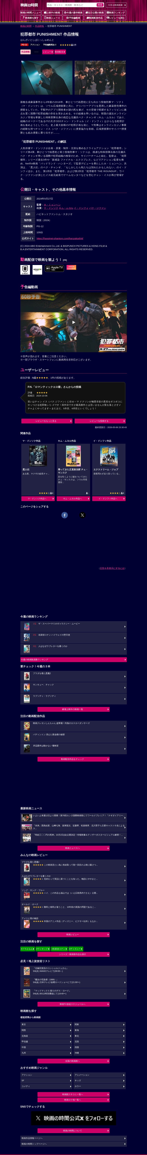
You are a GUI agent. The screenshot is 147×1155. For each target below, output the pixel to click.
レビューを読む (116, 17)
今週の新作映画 (73, 12)
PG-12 (24, 45)
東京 (24, 1024)
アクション (35, 45)
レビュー (47, 52)
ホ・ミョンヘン (52, 204)
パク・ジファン (97, 208)
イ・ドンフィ (81, 208)
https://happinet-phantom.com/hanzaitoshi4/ (60, 238)
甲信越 (25, 1041)
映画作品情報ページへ (32, 1138)
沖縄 (77, 1053)
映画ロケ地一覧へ (72, 1100)
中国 (24, 1047)
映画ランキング (116, 12)
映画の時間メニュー (31, 12)
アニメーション (82, 1075)
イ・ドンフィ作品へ (108, 498)
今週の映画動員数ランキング (34, 659)
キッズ (78, 1080)
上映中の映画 (52, 12)
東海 (77, 1030)
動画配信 (59, 52)
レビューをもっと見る (46, 421)
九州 (24, 1053)
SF (23, 1080)
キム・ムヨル (66, 208)
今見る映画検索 (115, 5)
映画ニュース (52, 17)
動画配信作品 (95, 17)
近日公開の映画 (94, 12)
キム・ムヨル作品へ (72, 498)
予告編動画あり (50, 45)
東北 (77, 1036)
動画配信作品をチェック (72, 759)
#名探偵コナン (58, 949)
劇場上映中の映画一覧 (72, 709)
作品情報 (39, 26)
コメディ (26, 1086)
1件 (68, 45)
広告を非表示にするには (112, 568)
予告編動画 (73, 17)
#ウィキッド (42, 949)
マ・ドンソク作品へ (37, 498)
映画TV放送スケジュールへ (72, 1004)
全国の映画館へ (72, 1061)
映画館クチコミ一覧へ (72, 1094)
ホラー (78, 1086)
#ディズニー (75, 949)
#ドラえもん (27, 949)
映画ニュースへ (72, 848)
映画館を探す (31, 17)
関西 (24, 1030)
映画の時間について (72, 1130)
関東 (77, 1024)
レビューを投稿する (99, 421)
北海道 (25, 1036)
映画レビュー (72, 934)
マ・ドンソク (51, 208)
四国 (77, 1047)
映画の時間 (26, 26)
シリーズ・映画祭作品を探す (72, 954)
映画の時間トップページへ (34, 1144)
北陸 (77, 1041)
